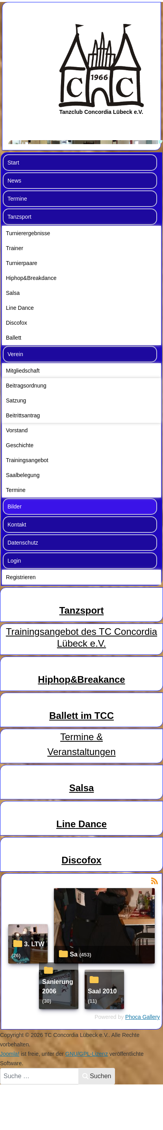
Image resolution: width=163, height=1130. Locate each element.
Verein (15, 354)
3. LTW (34, 943)
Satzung (16, 400)
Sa (74, 954)
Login (14, 561)
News (14, 180)
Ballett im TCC (81, 715)
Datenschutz (22, 542)
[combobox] (39, 1076)
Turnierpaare (21, 263)
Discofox (16, 323)
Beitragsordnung (26, 385)
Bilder (14, 506)
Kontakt (16, 524)
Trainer (14, 248)
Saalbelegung (23, 475)
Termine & (81, 736)
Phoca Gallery (142, 1017)
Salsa (13, 293)
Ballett (13, 338)
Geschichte (19, 445)
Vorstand (17, 430)
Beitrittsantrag (23, 415)
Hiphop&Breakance (81, 679)
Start (13, 162)
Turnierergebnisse (28, 233)
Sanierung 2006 (57, 986)
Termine (17, 199)
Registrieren (20, 577)
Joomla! (9, 1054)
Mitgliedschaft (23, 371)
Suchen (96, 1076)
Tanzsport (19, 217)
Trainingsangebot (27, 460)
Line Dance (20, 308)
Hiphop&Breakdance (31, 278)
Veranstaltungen (81, 751)
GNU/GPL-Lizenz (86, 1054)
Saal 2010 (102, 991)
